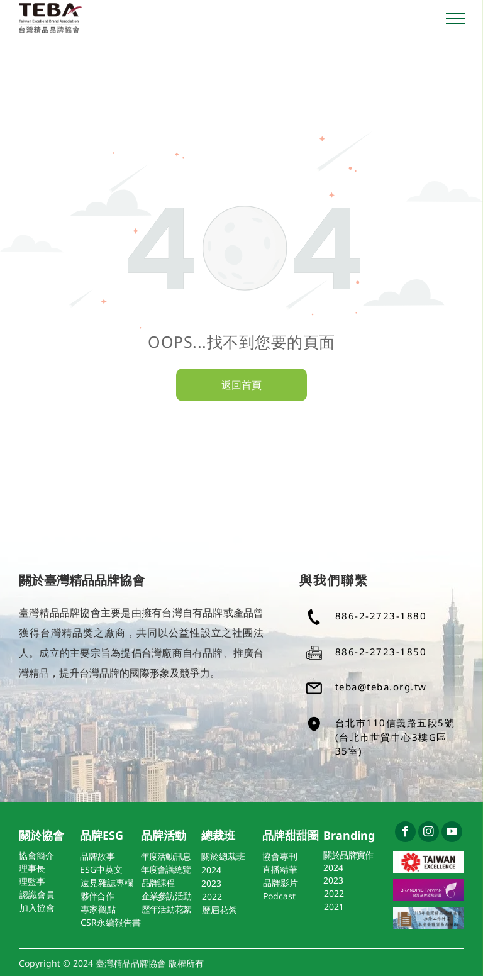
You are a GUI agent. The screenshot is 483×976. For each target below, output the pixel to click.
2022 (212, 896)
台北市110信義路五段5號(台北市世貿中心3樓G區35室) (395, 736)
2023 (211, 883)
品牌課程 (158, 883)
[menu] (455, 18)
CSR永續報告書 (110, 922)
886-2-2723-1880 (381, 615)
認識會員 (37, 895)
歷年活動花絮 (167, 909)
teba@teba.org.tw (381, 686)
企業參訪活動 (167, 896)
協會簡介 (36, 856)
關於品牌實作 (348, 855)
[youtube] (451, 833)
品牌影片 (280, 883)
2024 (211, 870)
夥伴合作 (97, 896)
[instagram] (428, 833)
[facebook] (405, 833)
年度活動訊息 (166, 856)
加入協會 (37, 908)
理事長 (32, 868)
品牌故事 (97, 856)
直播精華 (279, 869)
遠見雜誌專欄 (106, 883)
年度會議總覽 (166, 869)
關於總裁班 (223, 856)
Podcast (279, 896)
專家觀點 (98, 909)
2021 (334, 906)
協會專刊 (279, 856)
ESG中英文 (101, 869)
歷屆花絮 (219, 910)
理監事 (32, 881)
